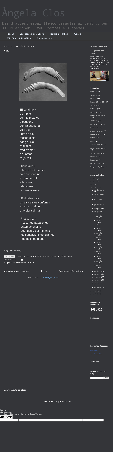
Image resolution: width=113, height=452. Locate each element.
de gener (98, 287)
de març (97, 280)
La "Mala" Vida (96, 124)
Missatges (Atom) (51, 277)
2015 (95, 187)
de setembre (99, 204)
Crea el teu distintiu (96, 354)
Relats (92, 138)
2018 (95, 179)
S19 (6, 51)
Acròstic (93, 121)
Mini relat (94, 127)
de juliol (98, 212)
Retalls (93, 109)
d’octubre (98, 199)
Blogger (68, 401)
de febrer (98, 283)
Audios (77, 34)
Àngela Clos (33, 12)
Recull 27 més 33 (97, 102)
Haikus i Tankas (59, 34)
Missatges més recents (16, 271)
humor (92, 141)
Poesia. (93, 99)
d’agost (97, 209)
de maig (97, 274)
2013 (95, 294)
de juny (97, 271)
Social (92, 105)
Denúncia (93, 157)
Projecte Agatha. (97, 167)
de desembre (99, 190)
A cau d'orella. (96, 131)
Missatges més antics (71, 271)
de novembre (99, 195)
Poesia (10, 34)
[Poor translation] (9, 417)
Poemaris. (94, 160)
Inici (44, 271)
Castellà (93, 112)
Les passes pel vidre (32, 34)
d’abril (97, 277)
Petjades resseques (98, 116)
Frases (92, 95)
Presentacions (44, 38)
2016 (95, 184)
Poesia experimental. (98, 148)
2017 (95, 182)
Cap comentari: (11, 260)
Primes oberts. (96, 134)
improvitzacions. (97, 153)
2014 (95, 291)
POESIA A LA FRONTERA (19, 38)
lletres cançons (96, 145)
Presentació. (95, 163)
